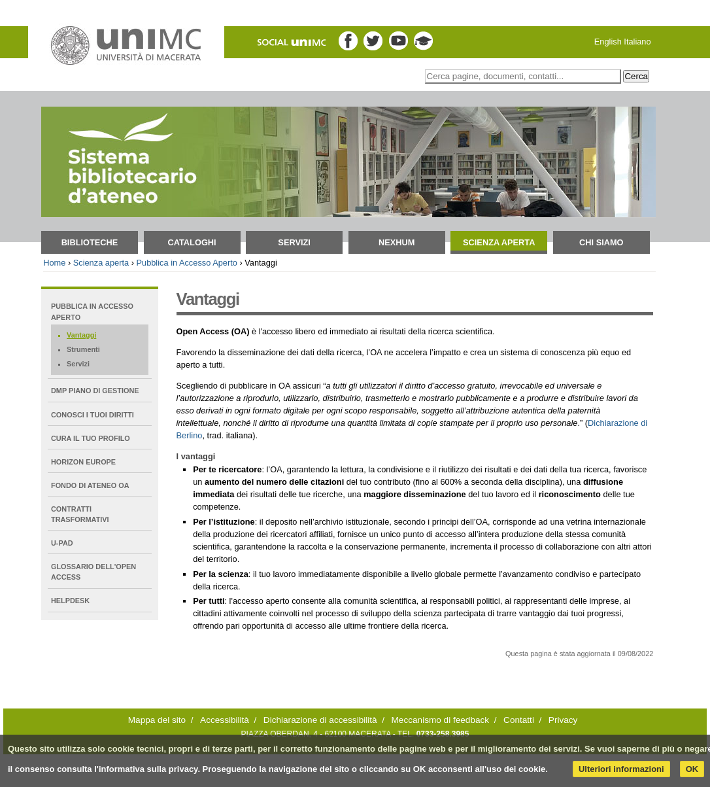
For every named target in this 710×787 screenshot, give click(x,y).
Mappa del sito (157, 720)
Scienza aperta (499, 242)
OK (692, 769)
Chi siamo (601, 242)
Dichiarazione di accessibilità (320, 720)
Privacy (563, 720)
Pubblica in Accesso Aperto (186, 263)
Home (54, 263)
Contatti (518, 720)
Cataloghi (191, 242)
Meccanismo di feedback (441, 720)
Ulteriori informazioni (621, 769)
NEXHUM (396, 242)
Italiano (637, 41)
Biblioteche (89, 242)
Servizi (294, 242)
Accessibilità (224, 720)
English (608, 41)
